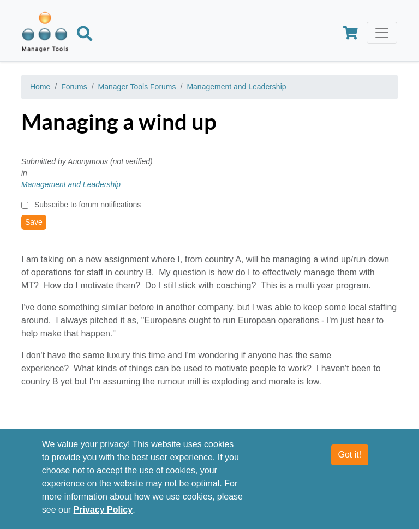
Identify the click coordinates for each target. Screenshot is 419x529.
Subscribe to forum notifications (87, 204)
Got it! (350, 454)
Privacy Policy (103, 509)
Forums (74, 86)
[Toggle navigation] (382, 33)
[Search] (84, 35)
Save (34, 222)
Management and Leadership (236, 86)
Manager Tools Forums (137, 86)
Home (40, 86)
